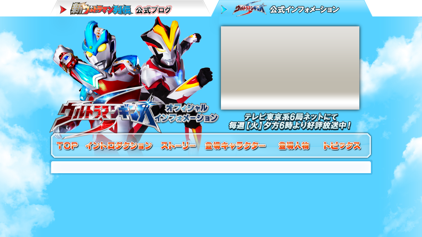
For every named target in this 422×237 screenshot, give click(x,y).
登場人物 (294, 145)
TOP (67, 145)
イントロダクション (119, 145)
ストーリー (179, 145)
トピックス (342, 145)
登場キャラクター (235, 145)
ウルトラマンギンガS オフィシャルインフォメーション (134, 74)
